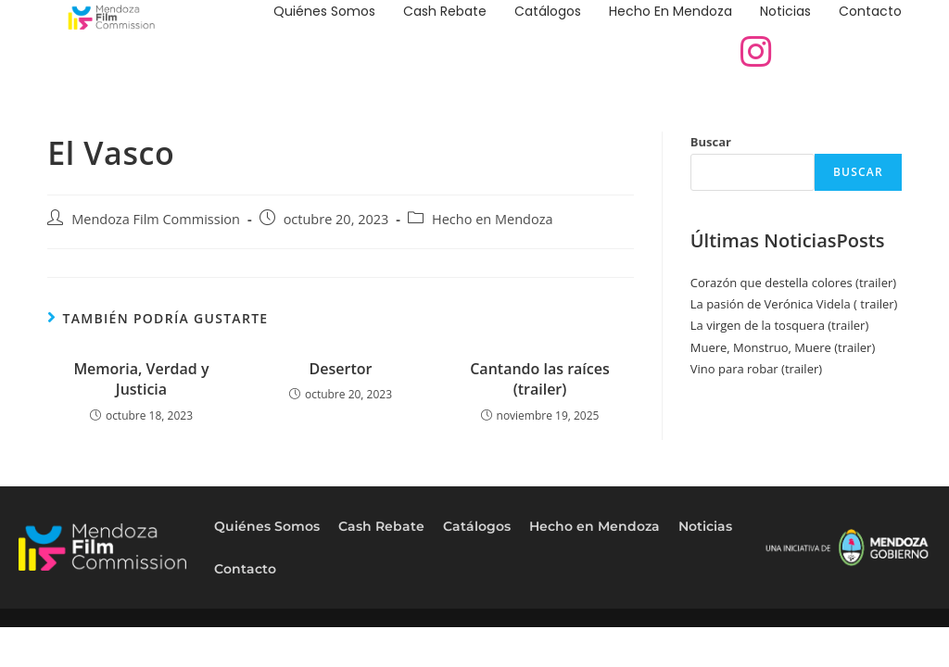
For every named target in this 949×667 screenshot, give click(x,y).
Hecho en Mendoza (670, 11)
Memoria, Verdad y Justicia (141, 379)
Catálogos (547, 11)
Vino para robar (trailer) (756, 368)
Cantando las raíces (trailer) (540, 379)
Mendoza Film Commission (155, 219)
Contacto (870, 11)
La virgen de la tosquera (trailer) (779, 325)
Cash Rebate (445, 11)
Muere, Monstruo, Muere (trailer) (782, 347)
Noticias (785, 11)
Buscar (710, 141)
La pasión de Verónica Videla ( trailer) (794, 304)
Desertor (341, 369)
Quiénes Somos (324, 11)
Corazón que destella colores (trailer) (793, 282)
